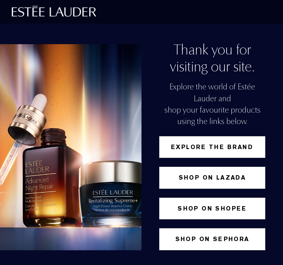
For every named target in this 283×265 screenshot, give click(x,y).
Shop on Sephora (212, 239)
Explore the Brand (212, 147)
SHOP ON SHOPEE (212, 208)
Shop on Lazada (212, 177)
